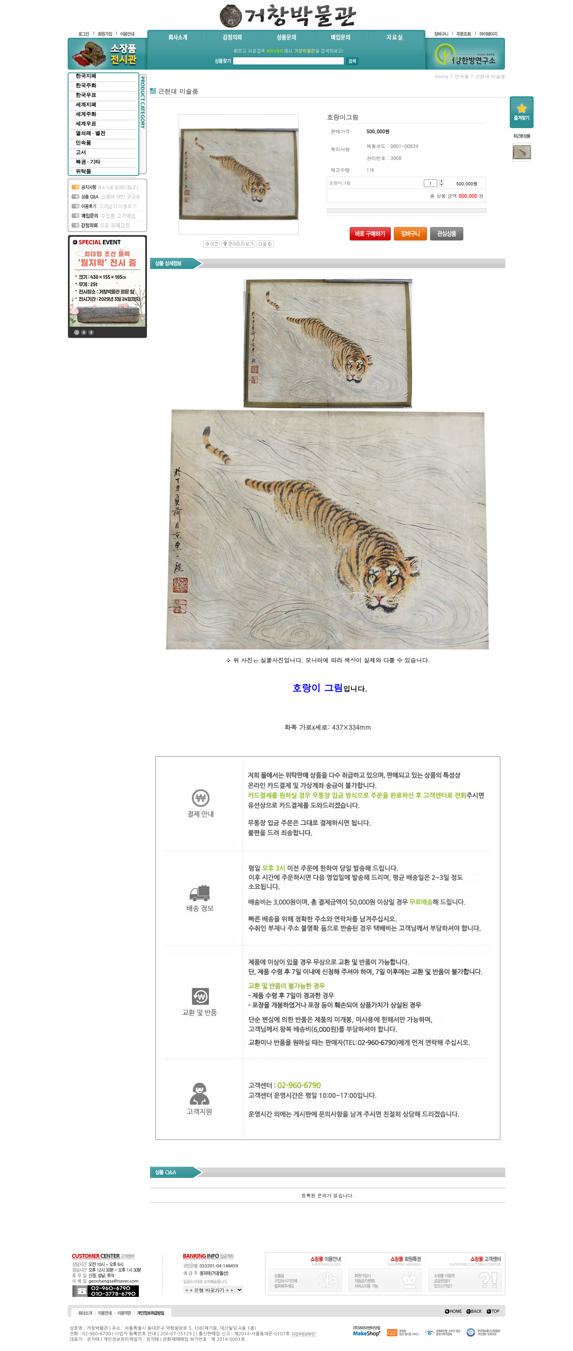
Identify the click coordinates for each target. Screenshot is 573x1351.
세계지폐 (86, 104)
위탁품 (83, 171)
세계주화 (86, 114)
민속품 (83, 143)
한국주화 (86, 85)
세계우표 (86, 124)
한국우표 (86, 95)
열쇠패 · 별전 (90, 133)
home (441, 76)
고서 (81, 152)
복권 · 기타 (88, 162)
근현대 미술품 (490, 76)
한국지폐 (86, 76)
